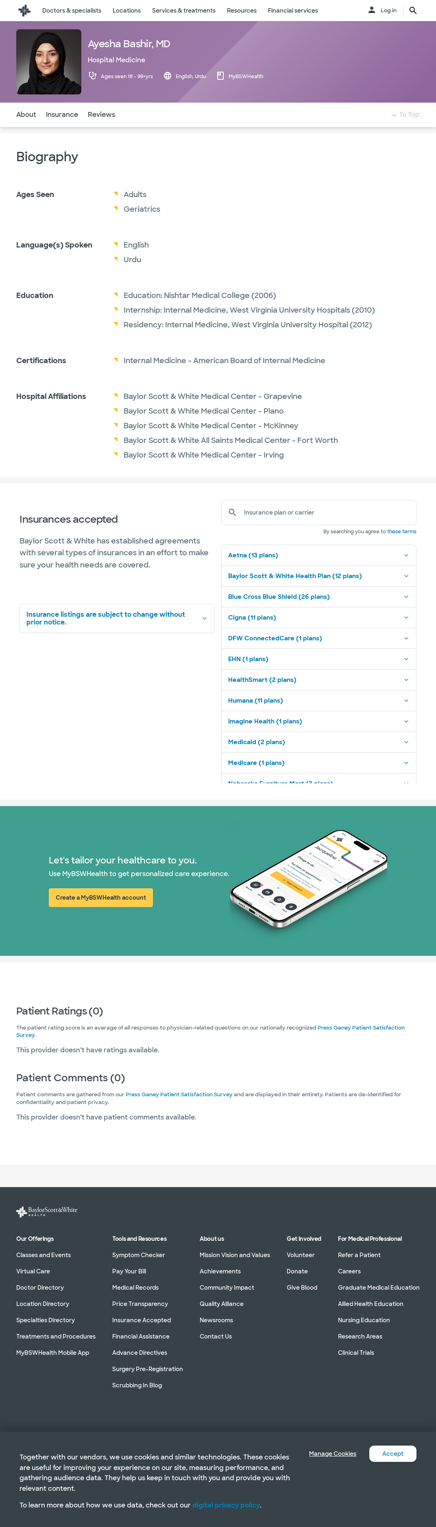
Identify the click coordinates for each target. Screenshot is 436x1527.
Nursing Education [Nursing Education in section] (364, 1320)
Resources (242, 10)
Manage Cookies (326, 1453)
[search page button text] (413, 10)
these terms (401, 548)
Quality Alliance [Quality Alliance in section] (222, 1304)
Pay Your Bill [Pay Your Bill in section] (129, 1271)
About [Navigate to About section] (26, 131)
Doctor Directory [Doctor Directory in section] (40, 1287)
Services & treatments (184, 10)
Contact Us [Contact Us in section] (216, 1336)
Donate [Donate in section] (297, 1271)
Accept (391, 1453)
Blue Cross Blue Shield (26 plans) (319, 613)
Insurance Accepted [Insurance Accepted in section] (141, 1320)
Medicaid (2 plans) (319, 758)
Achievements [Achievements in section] (220, 1271)
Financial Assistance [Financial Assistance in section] (141, 1336)
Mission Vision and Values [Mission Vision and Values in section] (235, 1255)
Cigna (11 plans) (319, 634)
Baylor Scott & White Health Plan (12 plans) (319, 592)
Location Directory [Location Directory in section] (42, 1304)
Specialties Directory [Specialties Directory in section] (45, 1320)
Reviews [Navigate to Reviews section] (101, 131)
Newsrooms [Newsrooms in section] (216, 1320)
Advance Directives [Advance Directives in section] (139, 1352)
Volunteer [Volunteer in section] (301, 1255)
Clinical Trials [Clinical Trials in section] (356, 1352)
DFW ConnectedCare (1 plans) (319, 654)
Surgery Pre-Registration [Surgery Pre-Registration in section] (147, 1369)
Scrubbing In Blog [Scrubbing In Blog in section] (137, 1385)
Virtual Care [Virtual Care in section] (33, 1271)
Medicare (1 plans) (319, 779)
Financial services (293, 10)
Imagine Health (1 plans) (319, 737)
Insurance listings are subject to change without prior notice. (117, 634)
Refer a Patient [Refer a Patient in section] (359, 1255)
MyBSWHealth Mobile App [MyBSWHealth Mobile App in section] (52, 1352)
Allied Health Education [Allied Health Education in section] (370, 1304)
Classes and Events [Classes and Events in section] (43, 1255)
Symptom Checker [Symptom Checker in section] (138, 1255)
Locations (127, 10)
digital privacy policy (226, 1505)
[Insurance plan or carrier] (327, 529)
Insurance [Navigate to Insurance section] (62, 131)
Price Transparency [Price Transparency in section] (140, 1304)
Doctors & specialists (71, 10)
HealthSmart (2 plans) (319, 696)
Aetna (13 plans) (319, 571)
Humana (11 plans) (319, 717)
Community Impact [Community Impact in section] (227, 1287)
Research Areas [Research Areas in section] (360, 1336)
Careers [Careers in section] (349, 1271)
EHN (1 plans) (319, 675)
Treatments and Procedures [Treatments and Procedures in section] (56, 1336)
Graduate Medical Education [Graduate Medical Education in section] (379, 1287)
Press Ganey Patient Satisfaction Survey (179, 1110)
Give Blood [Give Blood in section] (302, 1287)
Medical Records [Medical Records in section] (135, 1287)
